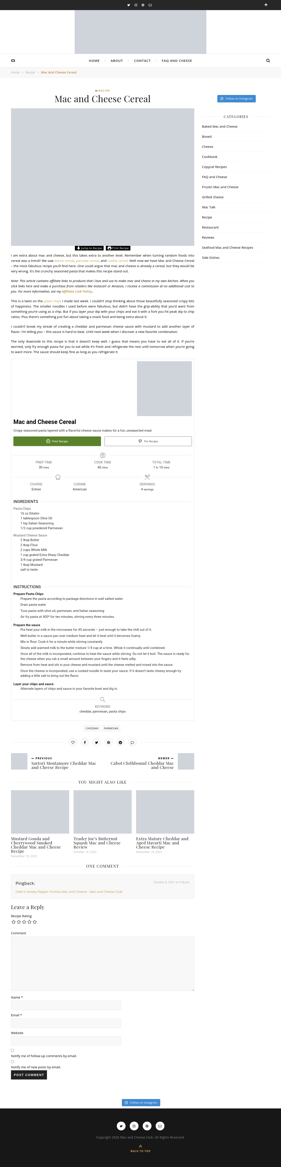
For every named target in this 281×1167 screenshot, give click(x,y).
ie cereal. (122, 260)
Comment (18, 932)
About (117, 60)
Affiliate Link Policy (77, 291)
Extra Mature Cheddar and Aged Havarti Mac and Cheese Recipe (162, 842)
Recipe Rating (21, 915)
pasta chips (53, 301)
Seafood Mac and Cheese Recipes (227, 247)
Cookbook (209, 156)
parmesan (111, 727)
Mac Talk (208, 207)
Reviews (208, 237)
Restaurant (210, 227)
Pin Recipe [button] (148, 441)
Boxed (207, 136)
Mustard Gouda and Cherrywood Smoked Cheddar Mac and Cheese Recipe (36, 844)
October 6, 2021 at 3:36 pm (172, 881)
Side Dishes (211, 257)
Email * (16, 1014)
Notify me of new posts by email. (36, 1066)
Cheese (207, 146)
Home (94, 60)
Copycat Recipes (214, 166)
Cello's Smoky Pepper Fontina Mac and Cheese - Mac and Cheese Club (69, 890)
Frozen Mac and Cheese (220, 187)
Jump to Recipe (89, 248)
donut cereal (64, 260)
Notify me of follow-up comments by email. (44, 1055)
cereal (94, 260)
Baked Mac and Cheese (220, 126)
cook (111, 260)
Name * (17, 996)
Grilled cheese (213, 197)
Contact (142, 60)
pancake (82, 260)
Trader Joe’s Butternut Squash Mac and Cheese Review (97, 842)
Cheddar (92, 727)
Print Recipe (118, 248)
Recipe (30, 72)
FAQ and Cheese (177, 60)
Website (17, 1032)
